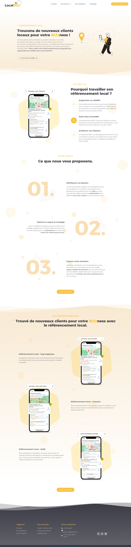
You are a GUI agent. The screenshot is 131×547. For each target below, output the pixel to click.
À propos (54, 4)
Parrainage (93, 4)
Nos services (66, 4)
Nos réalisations (80, 4)
